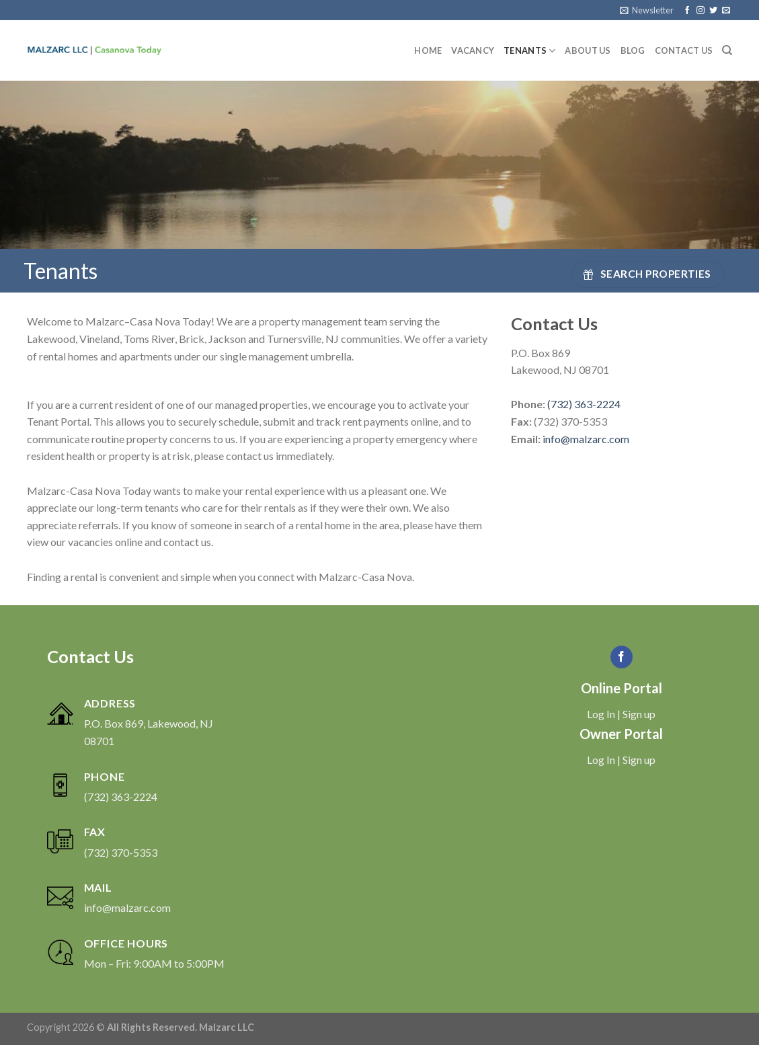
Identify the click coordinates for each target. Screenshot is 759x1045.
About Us (587, 50)
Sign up (639, 713)
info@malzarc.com (586, 438)
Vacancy (472, 50)
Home (428, 50)
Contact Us (684, 50)
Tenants (529, 50)
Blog (633, 50)
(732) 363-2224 (584, 403)
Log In (601, 713)
